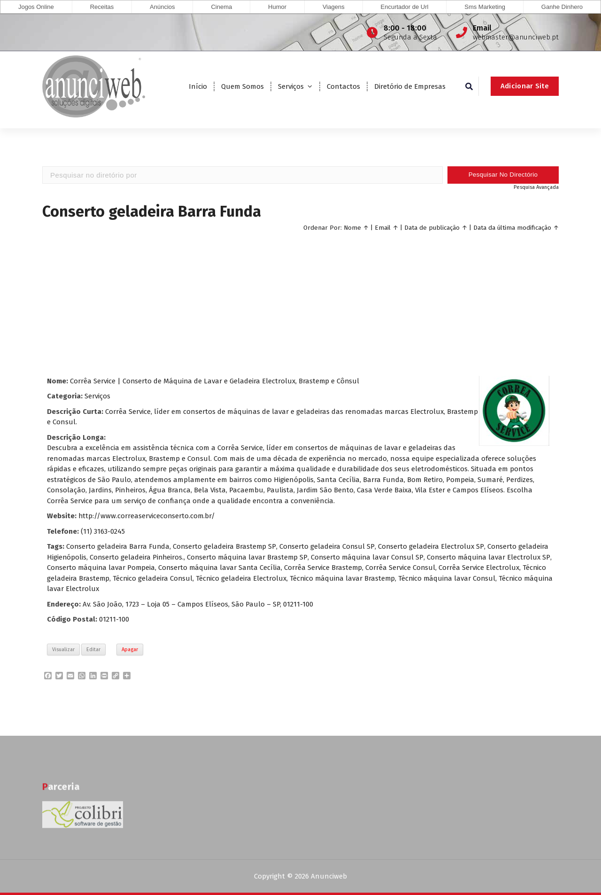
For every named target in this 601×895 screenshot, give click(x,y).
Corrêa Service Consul (415, 567)
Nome (352, 227)
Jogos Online (36, 6)
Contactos (343, 86)
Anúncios (162, 6)
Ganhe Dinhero (562, 6)
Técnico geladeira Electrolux (268, 578)
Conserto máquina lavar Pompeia (112, 567)
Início (198, 86)
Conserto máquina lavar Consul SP (370, 557)
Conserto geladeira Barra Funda (118, 546)
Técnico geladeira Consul (179, 578)
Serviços (291, 86)
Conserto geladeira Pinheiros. (137, 557)
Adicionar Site (525, 86)
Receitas (102, 6)
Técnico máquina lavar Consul (477, 578)
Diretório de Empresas (410, 86)
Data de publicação (432, 227)
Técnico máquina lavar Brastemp (370, 578)
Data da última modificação (512, 227)
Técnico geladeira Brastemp (91, 578)
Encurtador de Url (405, 6)
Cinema (221, 6)
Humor (277, 6)
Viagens (334, 6)
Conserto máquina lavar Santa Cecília (232, 567)
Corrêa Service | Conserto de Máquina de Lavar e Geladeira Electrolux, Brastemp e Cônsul (215, 380)
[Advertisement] (300, 302)
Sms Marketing (484, 6)
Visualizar (63, 649)
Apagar (130, 649)
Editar (93, 649)
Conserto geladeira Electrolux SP (432, 546)
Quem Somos (242, 86)
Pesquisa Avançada (536, 187)
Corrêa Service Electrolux (494, 567)
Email (383, 227)
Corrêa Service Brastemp (337, 567)
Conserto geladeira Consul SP (328, 546)
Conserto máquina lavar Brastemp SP (249, 557)
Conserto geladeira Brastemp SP (225, 546)
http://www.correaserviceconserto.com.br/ (147, 516)
